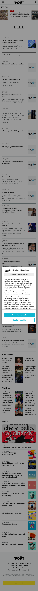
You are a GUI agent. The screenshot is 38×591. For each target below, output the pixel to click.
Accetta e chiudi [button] (19, 315)
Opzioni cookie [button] (19, 320)
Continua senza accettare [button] (19, 274)
